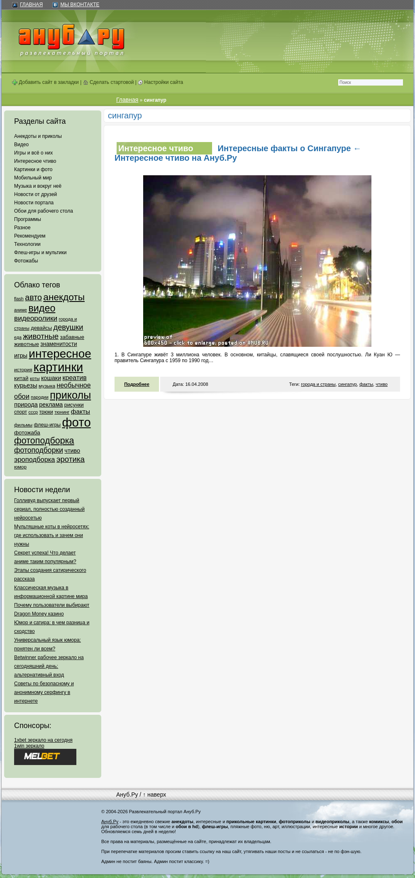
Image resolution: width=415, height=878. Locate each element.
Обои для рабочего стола (43, 211)
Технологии (27, 244)
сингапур (347, 384)
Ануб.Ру (127, 794)
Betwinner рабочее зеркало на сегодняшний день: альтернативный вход (49, 666)
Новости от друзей (35, 194)
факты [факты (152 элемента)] (80, 411)
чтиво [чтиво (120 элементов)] (72, 450)
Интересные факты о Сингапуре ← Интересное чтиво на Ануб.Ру (238, 153)
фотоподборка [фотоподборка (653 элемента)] (44, 441)
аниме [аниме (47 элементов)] (20, 309)
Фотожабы (26, 261)
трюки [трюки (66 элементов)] (46, 412)
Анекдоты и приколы (38, 136)
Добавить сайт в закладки (45, 82)
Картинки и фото (33, 169)
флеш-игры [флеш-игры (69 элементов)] (47, 425)
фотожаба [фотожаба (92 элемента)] (27, 432)
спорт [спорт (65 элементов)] (20, 412)
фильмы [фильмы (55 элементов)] (23, 424)
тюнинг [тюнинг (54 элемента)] (61, 412)
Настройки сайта (160, 82)
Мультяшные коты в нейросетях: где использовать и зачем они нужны (51, 535)
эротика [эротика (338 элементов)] (70, 459)
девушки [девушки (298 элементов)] (68, 327)
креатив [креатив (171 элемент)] (75, 377)
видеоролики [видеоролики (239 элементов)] (35, 318)
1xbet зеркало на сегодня (43, 740)
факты (366, 384)
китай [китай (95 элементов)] (21, 378)
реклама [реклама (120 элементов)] (51, 404)
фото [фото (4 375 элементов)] (76, 422)
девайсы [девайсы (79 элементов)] (41, 328)
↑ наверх (154, 794)
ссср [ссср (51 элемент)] (33, 412)
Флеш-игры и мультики (40, 252)
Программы (27, 219)
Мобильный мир (33, 178)
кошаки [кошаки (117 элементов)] (51, 378)
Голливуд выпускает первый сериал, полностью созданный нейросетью (49, 509)
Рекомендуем (30, 236)
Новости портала (34, 203)
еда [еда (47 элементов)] (18, 337)
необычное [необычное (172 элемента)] (73, 385)
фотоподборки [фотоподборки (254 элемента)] (38, 450)
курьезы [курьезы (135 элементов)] (25, 385)
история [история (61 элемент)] (23, 369)
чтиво (382, 384)
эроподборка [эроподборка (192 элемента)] (34, 459)
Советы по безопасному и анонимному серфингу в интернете (44, 692)
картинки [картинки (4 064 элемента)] (58, 367)
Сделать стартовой (108, 82)
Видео (21, 144)
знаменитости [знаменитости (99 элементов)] (58, 344)
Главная (31, 4)
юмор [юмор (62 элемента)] (20, 467)
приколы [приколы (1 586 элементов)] (70, 395)
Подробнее (136, 384)
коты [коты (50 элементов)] (35, 378)
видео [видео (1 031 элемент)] (41, 308)
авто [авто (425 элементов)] (33, 297)
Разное (22, 228)
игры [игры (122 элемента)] (20, 355)
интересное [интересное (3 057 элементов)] (60, 353)
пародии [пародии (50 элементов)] (40, 397)
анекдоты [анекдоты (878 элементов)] (64, 297)
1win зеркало (29, 746)
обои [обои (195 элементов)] (21, 396)
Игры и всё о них (33, 153)
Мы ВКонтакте (79, 4)
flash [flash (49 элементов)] (19, 298)
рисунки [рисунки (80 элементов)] (74, 405)
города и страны (318, 384)
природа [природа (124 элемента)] (26, 404)
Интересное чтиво (35, 161)
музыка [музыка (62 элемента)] (47, 386)
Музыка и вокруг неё (37, 186)
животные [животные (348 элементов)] (41, 336)
